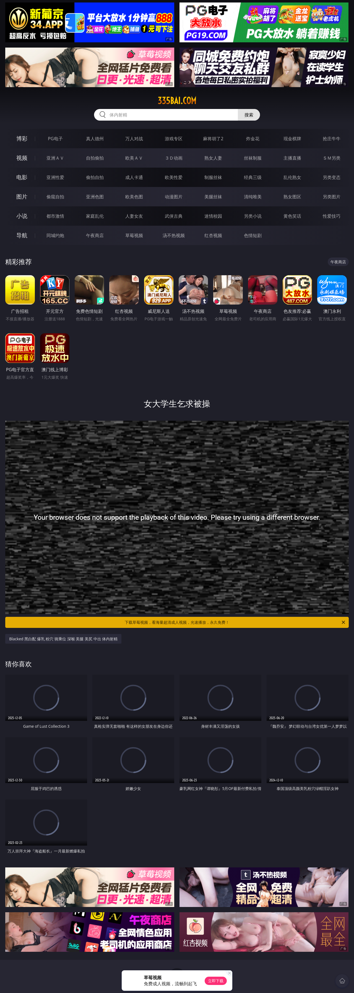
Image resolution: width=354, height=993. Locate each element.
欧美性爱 (174, 177)
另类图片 (331, 197)
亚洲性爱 (55, 177)
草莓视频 (134, 235)
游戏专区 (174, 139)
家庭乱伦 (95, 216)
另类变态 (331, 177)
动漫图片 (174, 197)
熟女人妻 (213, 158)
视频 (21, 158)
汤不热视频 (174, 235)
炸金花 (252, 139)
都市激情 (55, 216)
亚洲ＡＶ (55, 158)
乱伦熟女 (292, 177)
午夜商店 (95, 235)
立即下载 (215, 980)
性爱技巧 (331, 216)
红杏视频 (213, 235)
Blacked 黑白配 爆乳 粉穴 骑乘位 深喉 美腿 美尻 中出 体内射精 (63, 638)
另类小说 (253, 216)
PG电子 (55, 139)
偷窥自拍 (55, 197)
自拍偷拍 (95, 158)
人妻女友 (134, 216)
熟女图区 (292, 197)
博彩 (21, 138)
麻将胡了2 (213, 139)
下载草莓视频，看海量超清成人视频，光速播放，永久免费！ (235, 622)
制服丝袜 (213, 177)
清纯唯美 (253, 197)
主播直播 (292, 158)
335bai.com (177, 100)
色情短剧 (253, 235)
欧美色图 (134, 197)
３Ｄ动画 (174, 158)
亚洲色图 (95, 197)
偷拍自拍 (95, 177)
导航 (21, 235)
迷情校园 (213, 216)
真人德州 (95, 139)
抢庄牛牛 (331, 139)
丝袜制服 (253, 158)
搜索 (248, 115)
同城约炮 (55, 235)
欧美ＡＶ (134, 158)
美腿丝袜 (213, 197)
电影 (21, 177)
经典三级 (253, 177)
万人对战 (134, 139)
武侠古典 (174, 216)
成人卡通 (134, 177)
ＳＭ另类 (331, 158)
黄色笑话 (292, 216)
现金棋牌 (292, 139)
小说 (21, 216)
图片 (21, 196)
